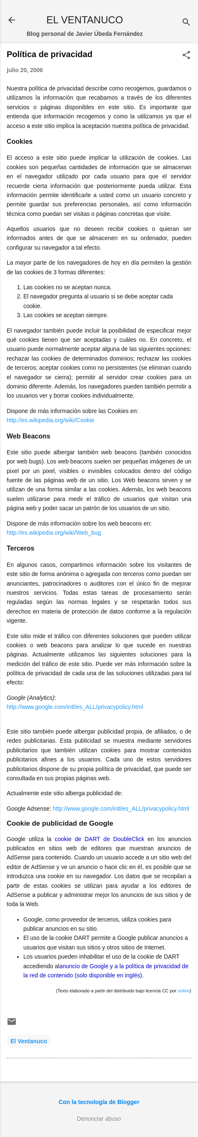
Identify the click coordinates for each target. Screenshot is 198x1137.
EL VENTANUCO (84, 19)
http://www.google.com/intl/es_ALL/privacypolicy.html (75, 707)
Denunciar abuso (99, 1118)
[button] (186, 55)
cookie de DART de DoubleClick (99, 839)
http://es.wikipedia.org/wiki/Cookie (50, 420)
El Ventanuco (28, 1041)
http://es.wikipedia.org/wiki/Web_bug (54, 532)
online (184, 990)
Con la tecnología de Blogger (99, 1102)
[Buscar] (186, 22)
